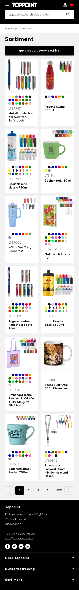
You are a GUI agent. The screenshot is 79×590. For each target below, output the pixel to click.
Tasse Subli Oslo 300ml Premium (56, 386)
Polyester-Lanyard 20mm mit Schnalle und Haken (56, 471)
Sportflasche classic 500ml (54, 323)
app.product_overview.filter (39, 50)
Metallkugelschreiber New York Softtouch (20, 117)
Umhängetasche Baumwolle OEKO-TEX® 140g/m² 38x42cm (21, 400)
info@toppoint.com (19, 538)
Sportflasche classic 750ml (17, 185)
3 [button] (38, 490)
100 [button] (59, 490)
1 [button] (19, 490)
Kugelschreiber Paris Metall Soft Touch (20, 324)
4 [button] (47, 490)
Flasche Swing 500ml (55, 108)
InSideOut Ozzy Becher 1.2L (19, 249)
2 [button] (29, 490)
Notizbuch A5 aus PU (57, 255)
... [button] (53, 490)
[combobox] (39, 14)
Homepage (11, 28)
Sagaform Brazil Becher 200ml (19, 470)
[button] (68, 490)
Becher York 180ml (58, 180)
